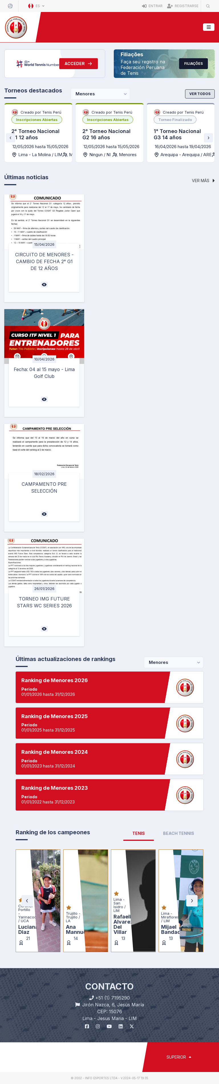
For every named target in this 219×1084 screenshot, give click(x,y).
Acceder (78, 64)
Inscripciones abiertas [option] (37, 119)
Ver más (203, 180)
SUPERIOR (179, 1057)
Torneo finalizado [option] (175, 119)
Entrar (152, 6)
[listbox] (36, 120)
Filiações (193, 63)
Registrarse (182, 6)
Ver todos (199, 94)
